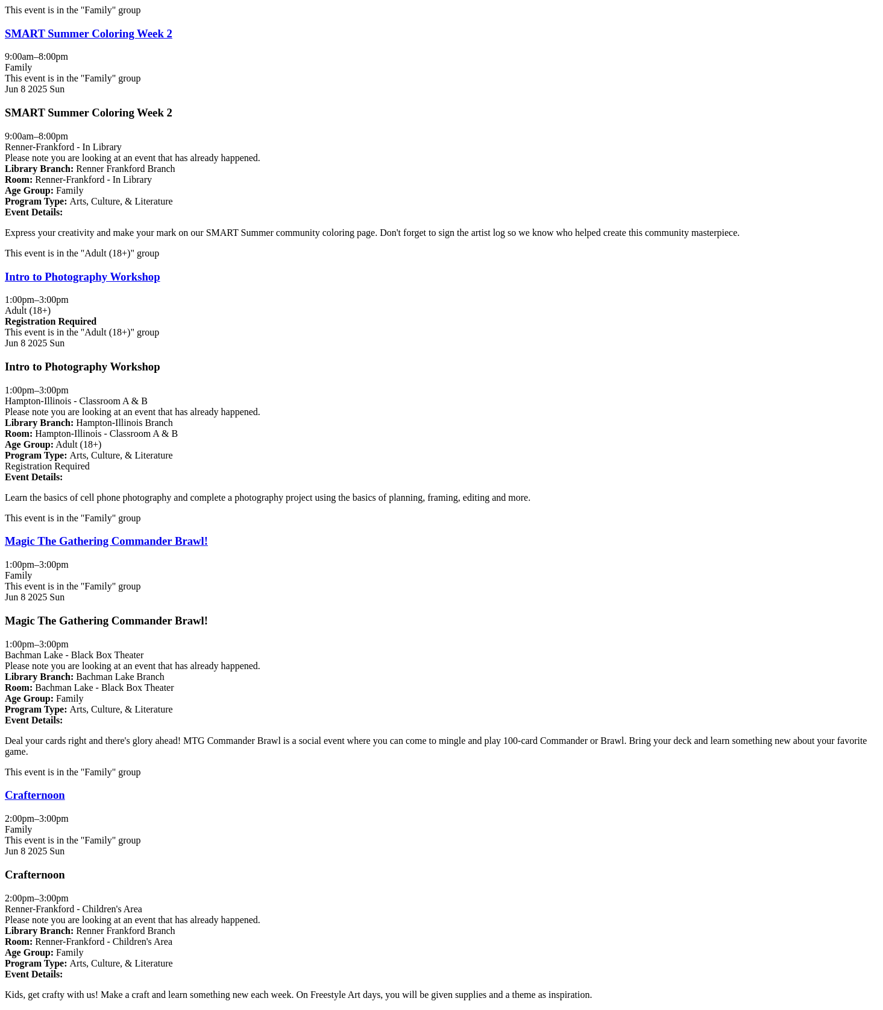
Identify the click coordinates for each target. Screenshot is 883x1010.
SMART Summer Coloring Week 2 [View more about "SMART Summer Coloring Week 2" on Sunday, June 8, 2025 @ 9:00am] (88, 33)
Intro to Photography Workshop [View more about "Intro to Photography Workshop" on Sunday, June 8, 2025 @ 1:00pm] (82, 276)
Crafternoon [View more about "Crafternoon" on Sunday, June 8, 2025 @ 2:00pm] (35, 795)
